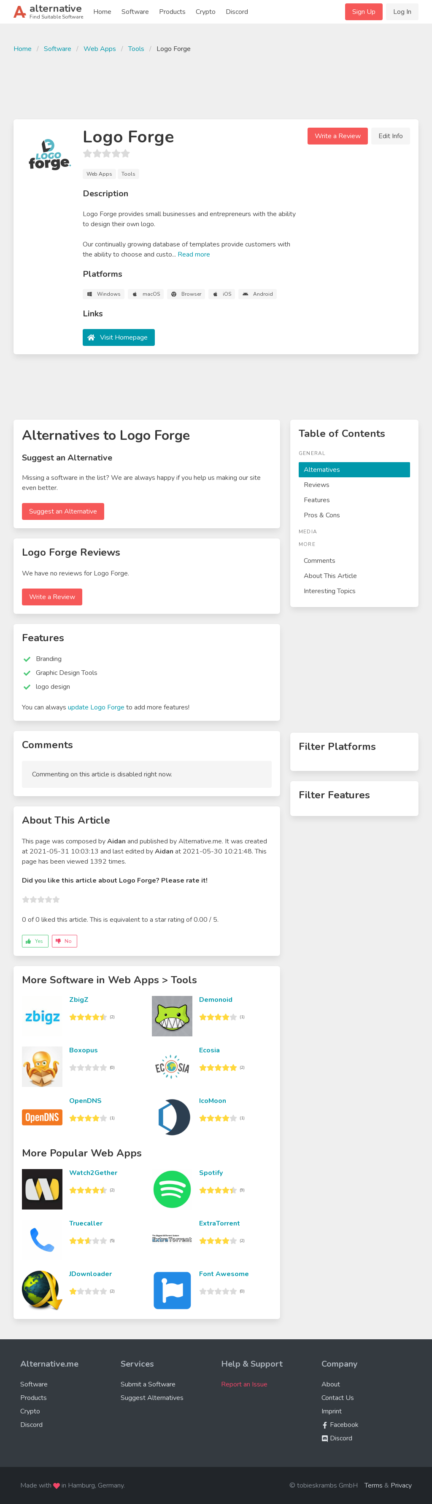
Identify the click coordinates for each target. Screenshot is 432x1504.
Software (135, 11)
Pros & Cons (322, 515)
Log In (402, 11)
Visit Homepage (124, 337)
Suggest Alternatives (152, 1397)
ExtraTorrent (219, 1223)
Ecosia (209, 1050)
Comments (319, 560)
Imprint (331, 1411)
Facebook (340, 1424)
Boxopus (83, 1050)
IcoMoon (212, 1100)
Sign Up (363, 11)
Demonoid (215, 999)
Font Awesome (224, 1274)
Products (172, 11)
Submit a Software (148, 1384)
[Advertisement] (216, 85)
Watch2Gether (93, 1173)
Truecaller (86, 1223)
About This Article (330, 576)
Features (317, 500)
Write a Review (338, 136)
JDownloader (90, 1274)
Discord (237, 11)
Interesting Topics (330, 591)
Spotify (211, 1173)
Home (102, 11)
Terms (373, 1485)
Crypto (206, 11)
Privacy (401, 1485)
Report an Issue (244, 1384)
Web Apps (100, 49)
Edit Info (390, 136)
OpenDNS (85, 1100)
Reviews (316, 485)
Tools (136, 49)
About (330, 1384)
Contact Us (337, 1397)
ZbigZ (79, 999)
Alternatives (322, 469)
